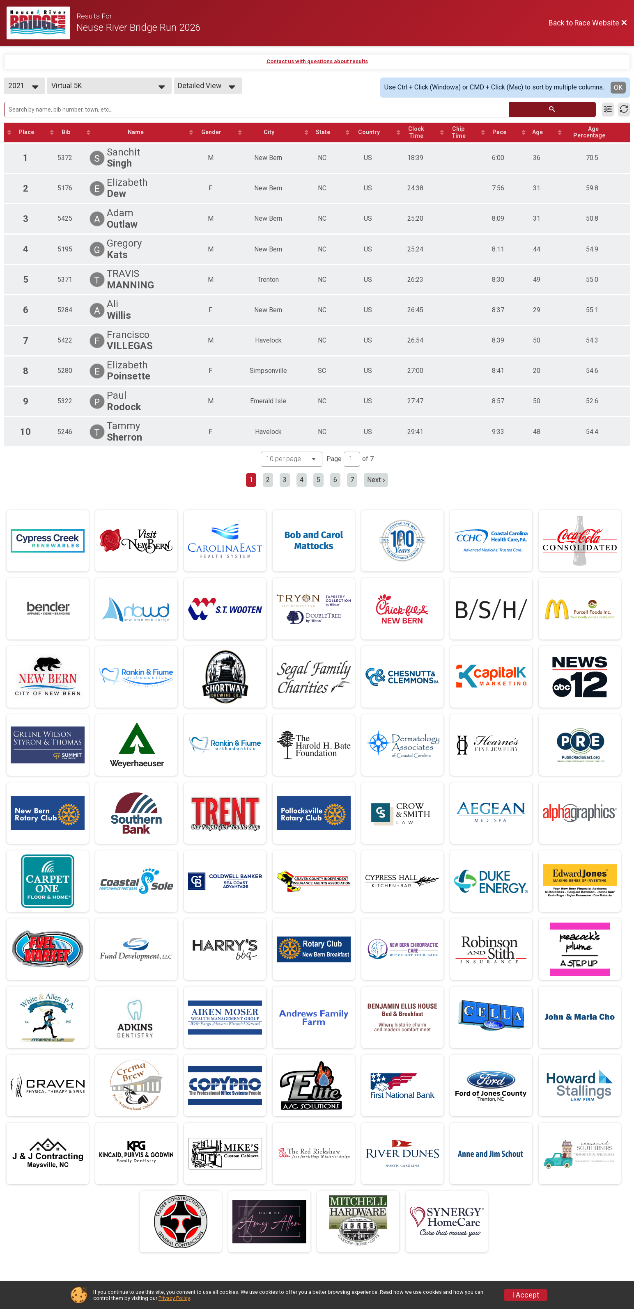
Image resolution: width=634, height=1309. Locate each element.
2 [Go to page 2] (268, 480)
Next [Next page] (376, 480)
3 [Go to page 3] (285, 480)
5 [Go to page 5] (318, 480)
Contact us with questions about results (317, 61)
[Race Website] (41, 23)
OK (618, 87)
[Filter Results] (608, 110)
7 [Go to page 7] (352, 480)
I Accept (525, 1295)
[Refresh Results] (624, 110)
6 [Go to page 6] (335, 480)
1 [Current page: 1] (251, 480)
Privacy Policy (174, 1298)
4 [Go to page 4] (301, 480)
